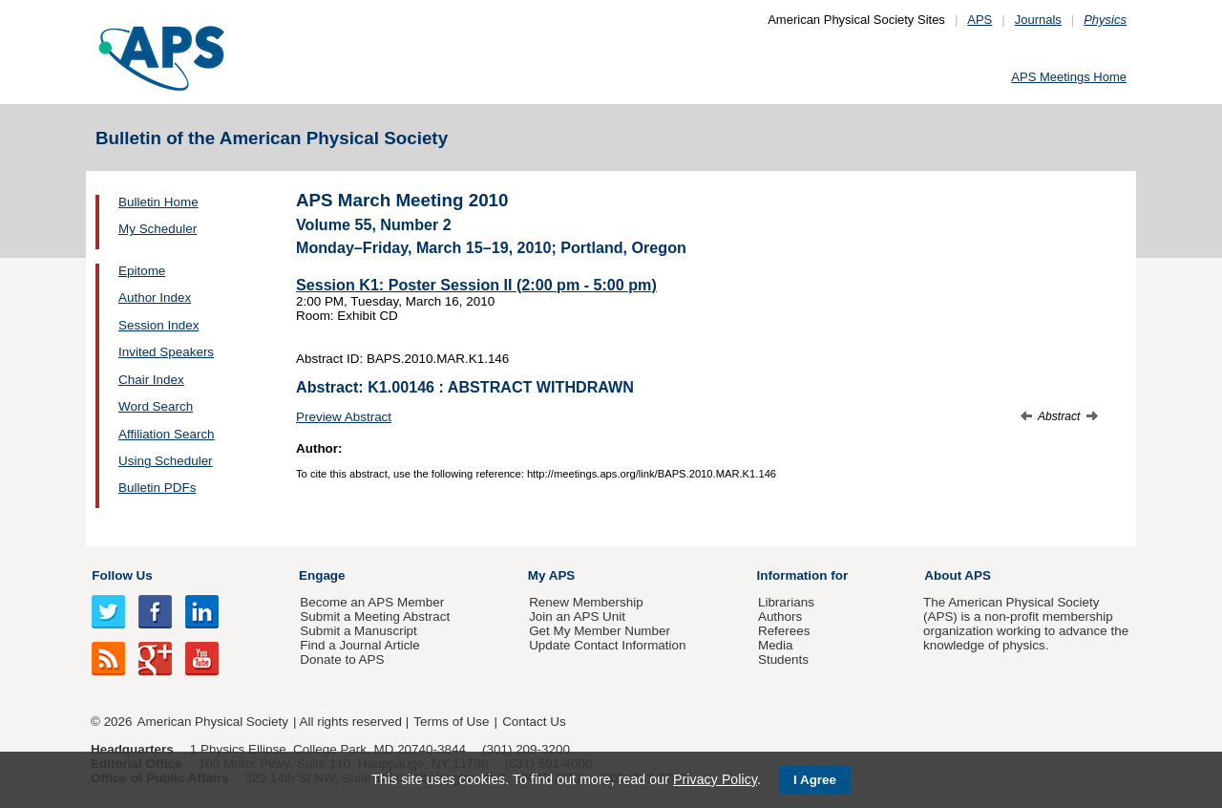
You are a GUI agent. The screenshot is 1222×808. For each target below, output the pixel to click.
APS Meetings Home (1069, 77)
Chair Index (151, 379)
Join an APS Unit (577, 616)
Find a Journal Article (359, 645)
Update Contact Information (607, 645)
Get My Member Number (599, 631)
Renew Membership (586, 602)
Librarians (786, 602)
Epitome (141, 271)
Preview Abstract (343, 417)
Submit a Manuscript (358, 631)
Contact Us (533, 721)
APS (979, 19)
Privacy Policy (715, 779)
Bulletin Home (158, 202)
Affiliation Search (166, 434)
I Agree (814, 780)
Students (783, 659)
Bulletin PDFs (157, 487)
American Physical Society (212, 721)
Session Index (158, 325)
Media (775, 645)
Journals (1038, 19)
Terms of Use (451, 721)
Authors (780, 616)
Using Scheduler (165, 461)
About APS (957, 575)
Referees (784, 631)
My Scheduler (157, 229)
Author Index (154, 297)
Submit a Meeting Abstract (375, 616)
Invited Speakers (166, 352)
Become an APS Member (372, 602)
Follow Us (122, 575)
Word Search (155, 406)
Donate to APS (342, 659)
